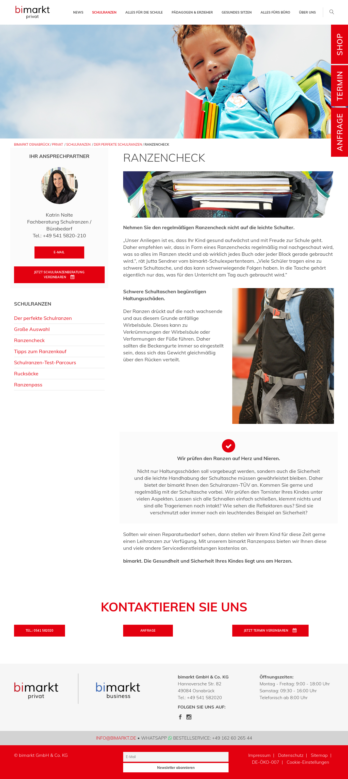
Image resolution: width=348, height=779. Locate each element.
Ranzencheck (29, 340)
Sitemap (319, 755)
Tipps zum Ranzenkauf (40, 351)
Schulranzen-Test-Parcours (45, 362)
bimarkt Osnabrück (32, 144)
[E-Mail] (176, 757)
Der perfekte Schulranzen (118, 144)
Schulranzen (78, 144)
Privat (57, 144)
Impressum (259, 755)
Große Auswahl (32, 329)
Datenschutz (290, 755)
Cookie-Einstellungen (308, 762)
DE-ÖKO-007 (265, 762)
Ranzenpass (28, 384)
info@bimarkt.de (116, 738)
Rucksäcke (26, 373)
